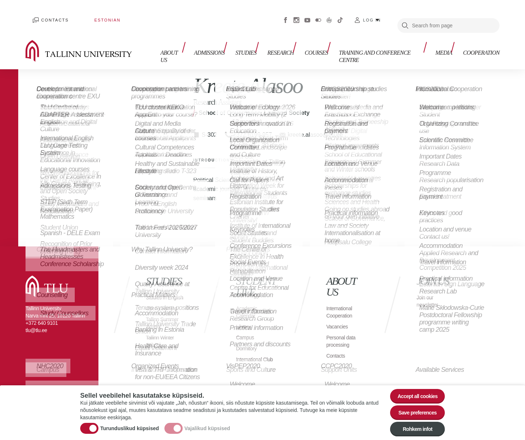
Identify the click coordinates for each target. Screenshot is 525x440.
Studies (257, 46)
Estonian (86, 14)
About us (188, 46)
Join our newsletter (428, 290)
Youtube (307, 14)
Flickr (318, 14)
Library (244, 315)
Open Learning (164, 304)
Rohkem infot (413, 427)
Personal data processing (343, 330)
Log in (372, 14)
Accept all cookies (413, 387)
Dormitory (248, 337)
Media (447, 46)
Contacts (48, 14)
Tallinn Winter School (162, 337)
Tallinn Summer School (164, 319)
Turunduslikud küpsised (129, 423)
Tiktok (340, 14)
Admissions (224, 46)
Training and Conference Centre (385, 46)
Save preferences (413, 407)
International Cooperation (341, 301)
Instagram (296, 14)
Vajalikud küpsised (207, 423)
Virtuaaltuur (329, 14)
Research (288, 46)
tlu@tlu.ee (36, 319)
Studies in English (158, 290)
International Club (251, 352)
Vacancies (338, 315)
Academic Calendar (248, 301)
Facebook (285, 14)
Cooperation (481, 46)
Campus (246, 326)
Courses (320, 46)
